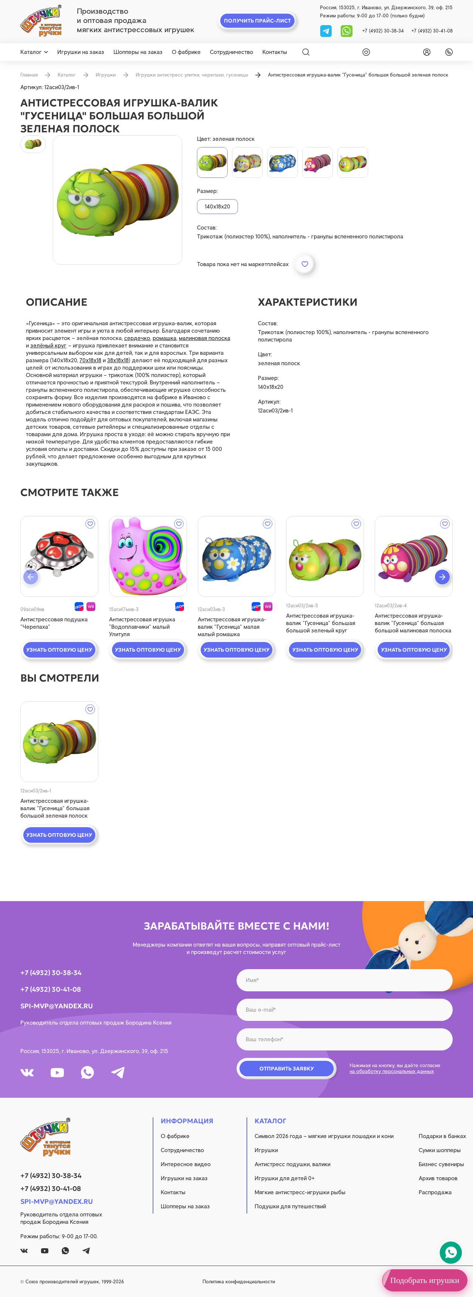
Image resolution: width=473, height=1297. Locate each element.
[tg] (326, 30)
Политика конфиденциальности (239, 1281)
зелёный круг (48, 345)
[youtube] (57, 1072)
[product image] (117, 200)
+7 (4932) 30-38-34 (383, 31)
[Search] (306, 52)
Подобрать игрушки (424, 1280)
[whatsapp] (347, 30)
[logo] (40, 20)
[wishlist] (365, 52)
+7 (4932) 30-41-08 (432, 31)
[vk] (27, 1072)
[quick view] (59, 556)
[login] (425, 52)
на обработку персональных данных (392, 1071)
